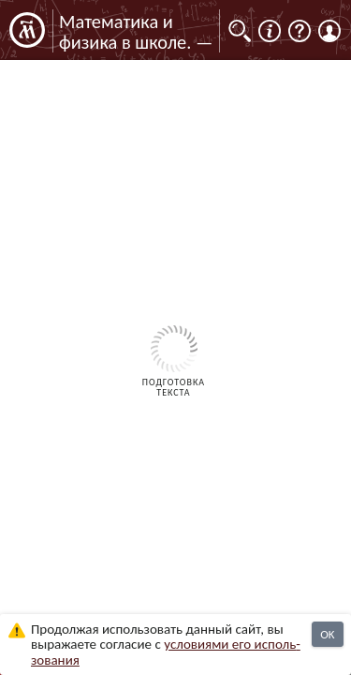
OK (327, 634)
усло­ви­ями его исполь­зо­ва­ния (165, 652)
